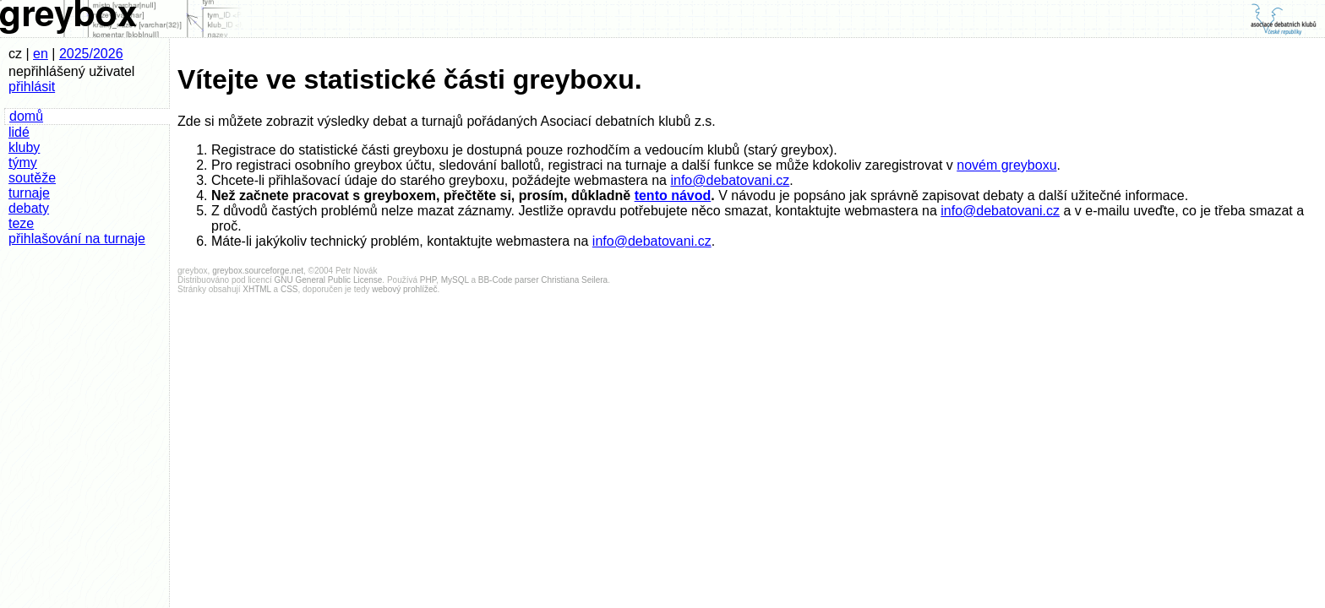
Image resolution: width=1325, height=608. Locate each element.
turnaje (29, 193)
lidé (19, 132)
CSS (289, 289)
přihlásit (31, 86)
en (40, 53)
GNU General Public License (329, 280)
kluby (24, 147)
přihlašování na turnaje (76, 238)
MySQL (455, 280)
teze (21, 223)
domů (26, 116)
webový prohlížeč (404, 289)
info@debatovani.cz (729, 180)
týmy (22, 162)
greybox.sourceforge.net (257, 270)
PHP (428, 280)
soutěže (32, 178)
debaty (28, 208)
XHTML (257, 289)
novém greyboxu (1006, 165)
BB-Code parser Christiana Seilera (543, 280)
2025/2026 (91, 53)
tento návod (673, 195)
